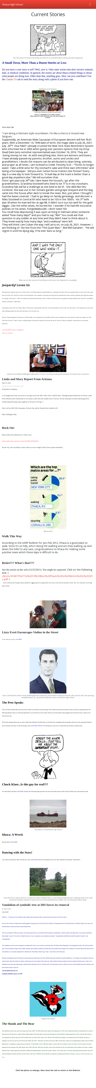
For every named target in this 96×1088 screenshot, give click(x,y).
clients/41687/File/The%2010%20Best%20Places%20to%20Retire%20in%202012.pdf (47, 577)
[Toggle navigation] (90, 4)
